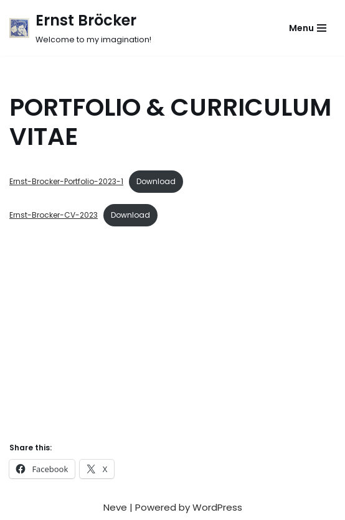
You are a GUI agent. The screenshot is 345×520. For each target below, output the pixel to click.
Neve (115, 507)
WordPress (217, 507)
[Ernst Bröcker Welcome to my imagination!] (80, 28)
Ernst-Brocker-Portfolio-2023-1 (66, 181)
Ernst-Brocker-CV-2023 (53, 215)
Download (156, 181)
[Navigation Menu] (308, 28)
